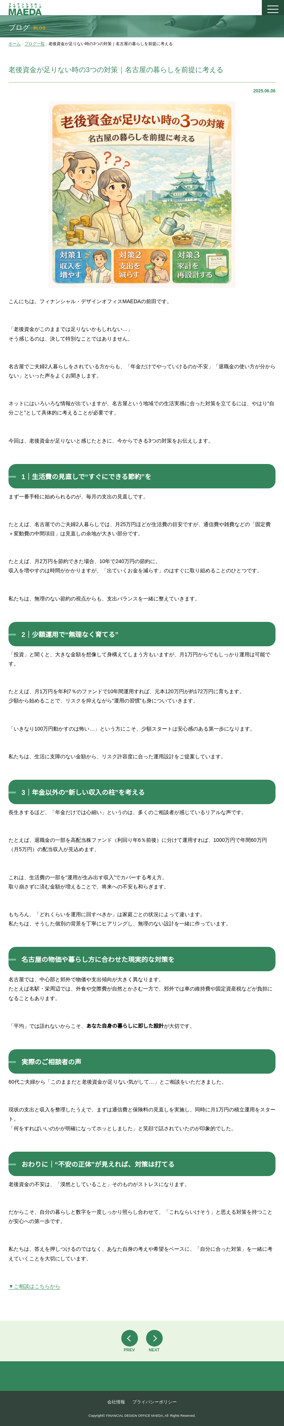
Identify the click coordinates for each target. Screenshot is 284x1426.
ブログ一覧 (34, 43)
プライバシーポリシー (154, 1402)
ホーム (15, 43)
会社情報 (116, 1402)
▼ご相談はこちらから (34, 1286)
